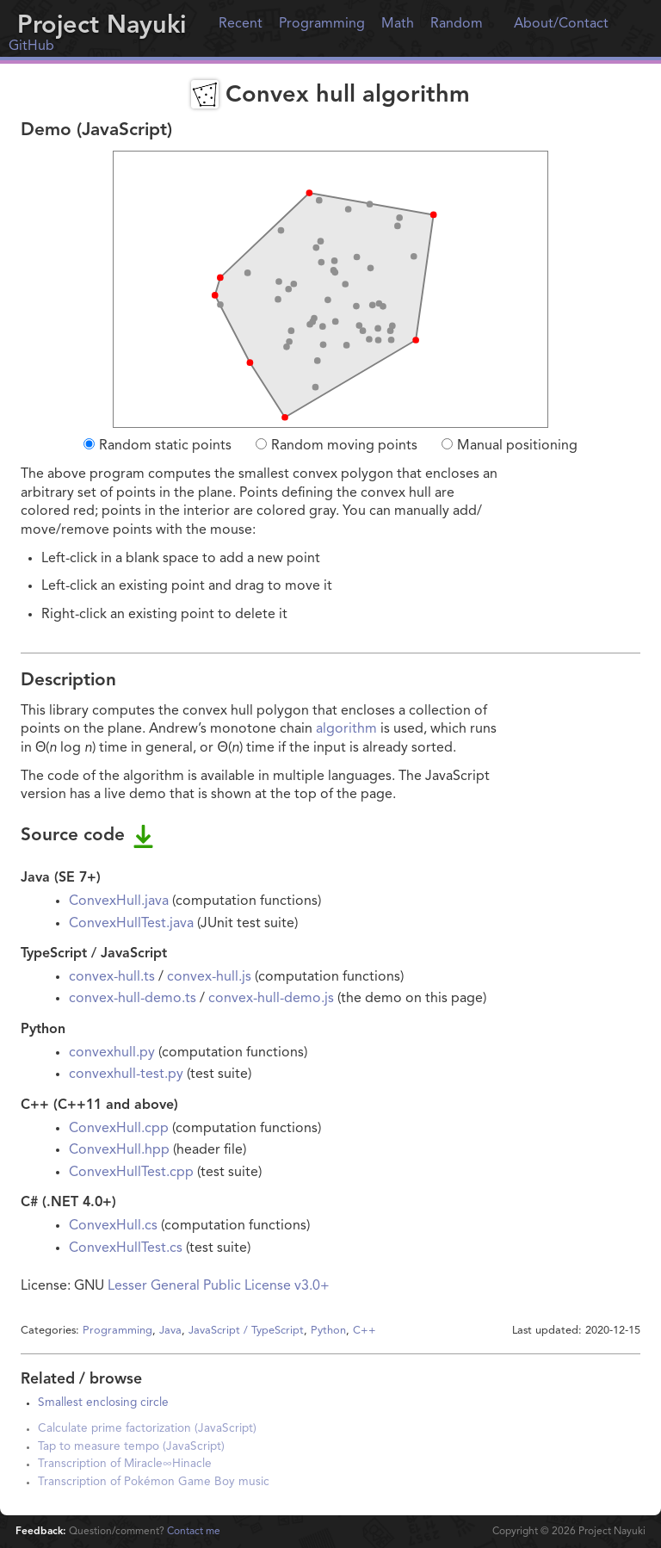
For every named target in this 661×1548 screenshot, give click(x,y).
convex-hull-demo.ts (132, 999)
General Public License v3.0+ (240, 1286)
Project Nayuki (101, 26)
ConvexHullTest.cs (125, 1248)
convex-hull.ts (112, 977)
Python (328, 1330)
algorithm (346, 729)
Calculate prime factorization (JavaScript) (147, 1428)
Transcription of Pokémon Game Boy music (153, 1482)
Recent (241, 24)
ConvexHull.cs (113, 1226)
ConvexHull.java (119, 901)
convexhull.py (112, 1053)
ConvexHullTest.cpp (131, 1173)
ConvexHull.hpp (119, 1150)
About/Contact (561, 24)
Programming (322, 24)
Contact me (193, 1531)
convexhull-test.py (126, 1074)
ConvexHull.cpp (119, 1129)
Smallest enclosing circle (103, 1403)
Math (397, 24)
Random (456, 24)
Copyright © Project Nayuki (569, 1531)
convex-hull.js (209, 977)
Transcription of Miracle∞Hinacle (125, 1464)
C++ (364, 1330)
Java (170, 1330)
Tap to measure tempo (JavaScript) (131, 1446)
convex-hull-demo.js (271, 999)
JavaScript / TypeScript (246, 1330)
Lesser (127, 1286)
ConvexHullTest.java (131, 924)
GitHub (31, 46)
